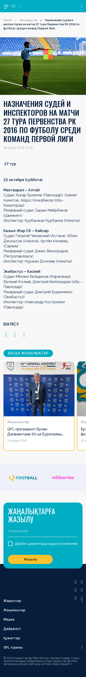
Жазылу (30, 559)
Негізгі (7, 20)
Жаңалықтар (28, 20)
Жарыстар (12, 601)
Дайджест (12, 629)
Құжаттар (11, 638)
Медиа (8, 619)
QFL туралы (13, 647)
